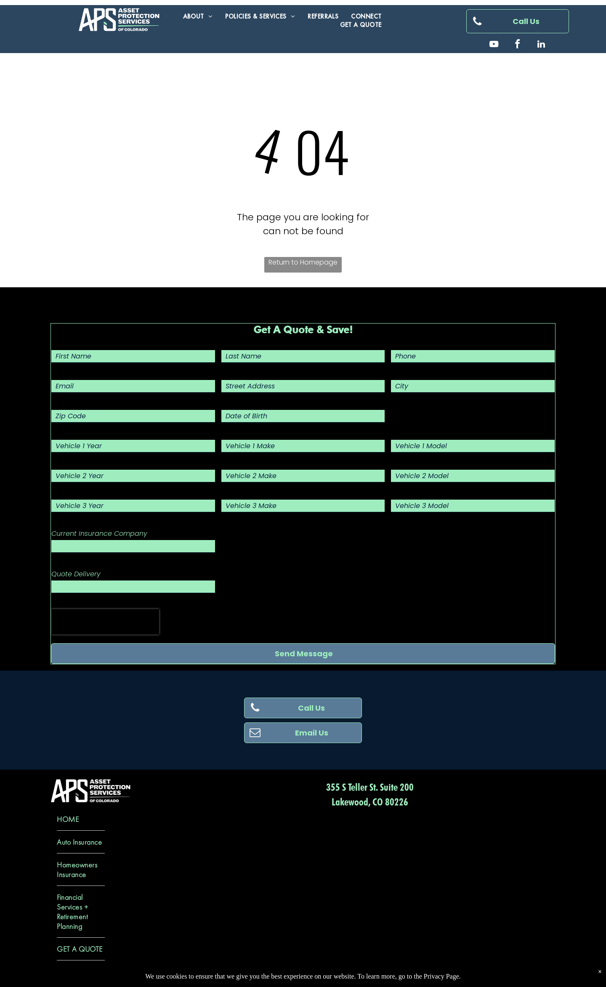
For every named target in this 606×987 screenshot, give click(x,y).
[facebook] (517, 45)
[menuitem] (198, 16)
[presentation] (105, 621)
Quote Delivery (76, 574)
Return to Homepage (303, 262)
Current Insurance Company (99, 533)
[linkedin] (541, 45)
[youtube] (494, 45)
